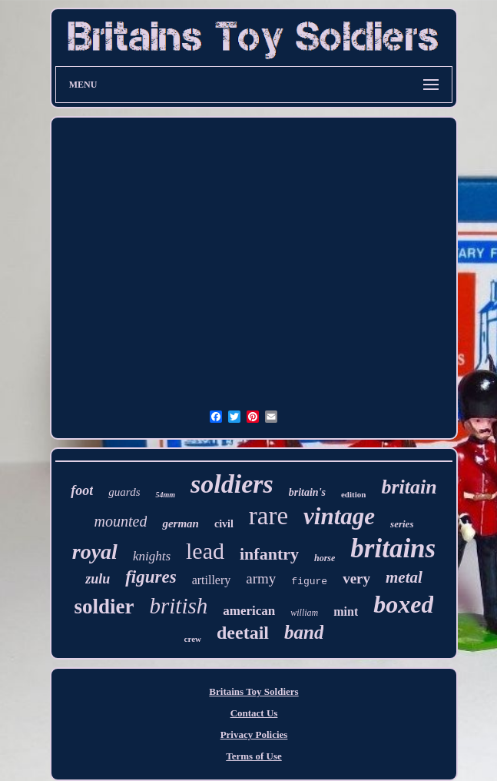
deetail (243, 633)
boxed (403, 604)
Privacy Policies (254, 734)
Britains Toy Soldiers (253, 691)
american (249, 610)
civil (224, 524)
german (180, 523)
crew (192, 638)
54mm (165, 494)
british (179, 605)
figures (150, 577)
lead (205, 550)
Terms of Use (253, 756)
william (304, 612)
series (401, 524)
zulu (97, 579)
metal (404, 577)
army (261, 578)
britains (393, 548)
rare (268, 516)
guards (124, 492)
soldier (104, 606)
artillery (211, 580)
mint (345, 611)
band (303, 632)
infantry (269, 553)
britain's (307, 492)
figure (309, 581)
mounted (120, 521)
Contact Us (254, 713)
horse (324, 558)
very (356, 578)
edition (353, 494)
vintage (339, 516)
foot (82, 490)
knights (152, 556)
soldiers (232, 484)
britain (408, 487)
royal (95, 551)
